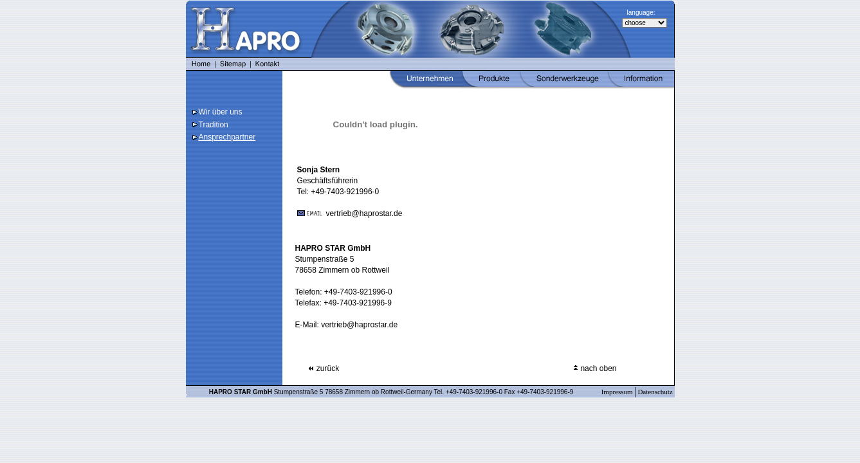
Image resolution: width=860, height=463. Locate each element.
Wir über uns (220, 111)
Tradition (213, 124)
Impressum (618, 391)
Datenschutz (655, 391)
